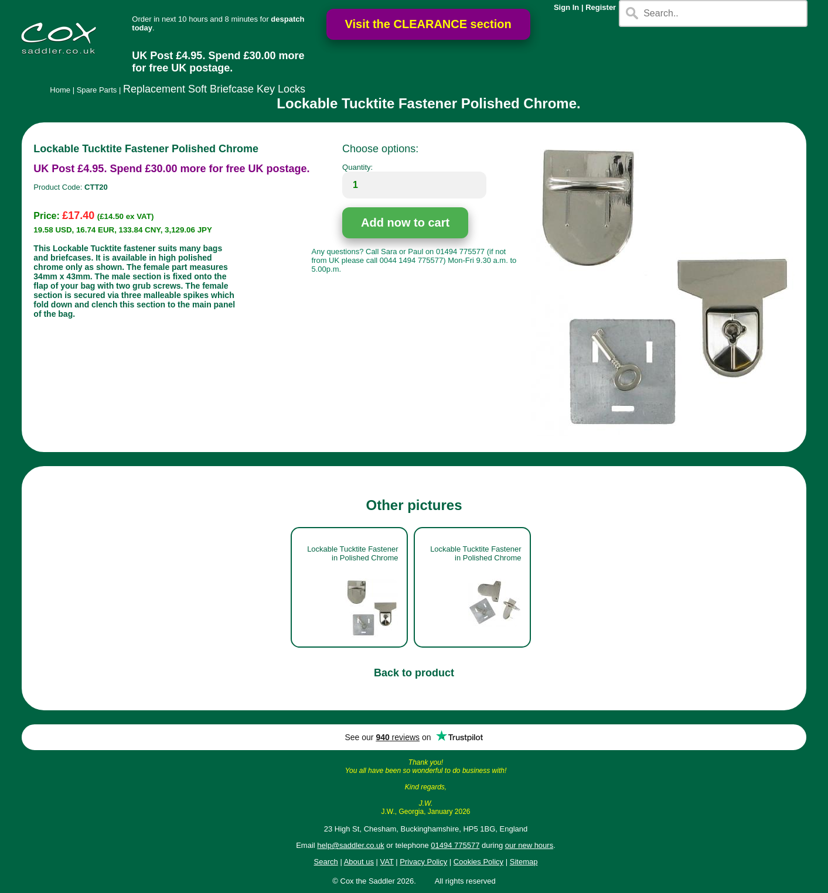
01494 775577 (455, 845)
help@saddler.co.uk (350, 845)
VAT (387, 861)
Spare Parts (97, 89)
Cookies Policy (478, 861)
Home (60, 89)
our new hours (529, 845)
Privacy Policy (423, 861)
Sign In (566, 7)
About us (359, 861)
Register (600, 7)
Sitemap (524, 861)
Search (326, 861)
